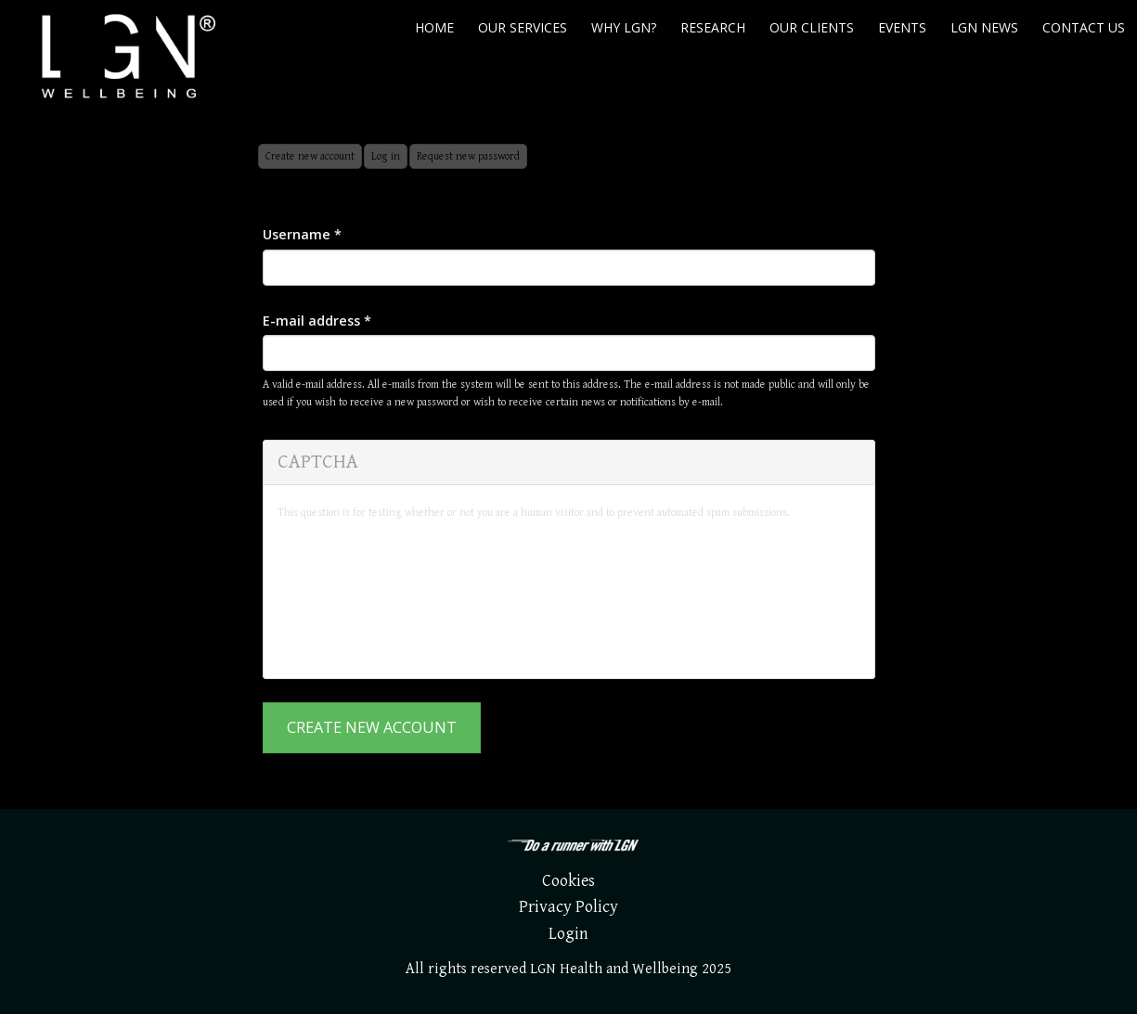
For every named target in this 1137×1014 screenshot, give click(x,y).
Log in (385, 156)
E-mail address (317, 320)
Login (568, 933)
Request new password (468, 156)
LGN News (984, 27)
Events (902, 27)
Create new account (313, 158)
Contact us (1083, 27)
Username (302, 234)
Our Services (522, 27)
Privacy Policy (568, 907)
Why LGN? (623, 27)
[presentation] (354, 597)
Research (712, 27)
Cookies (568, 881)
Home (434, 27)
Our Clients (811, 27)
